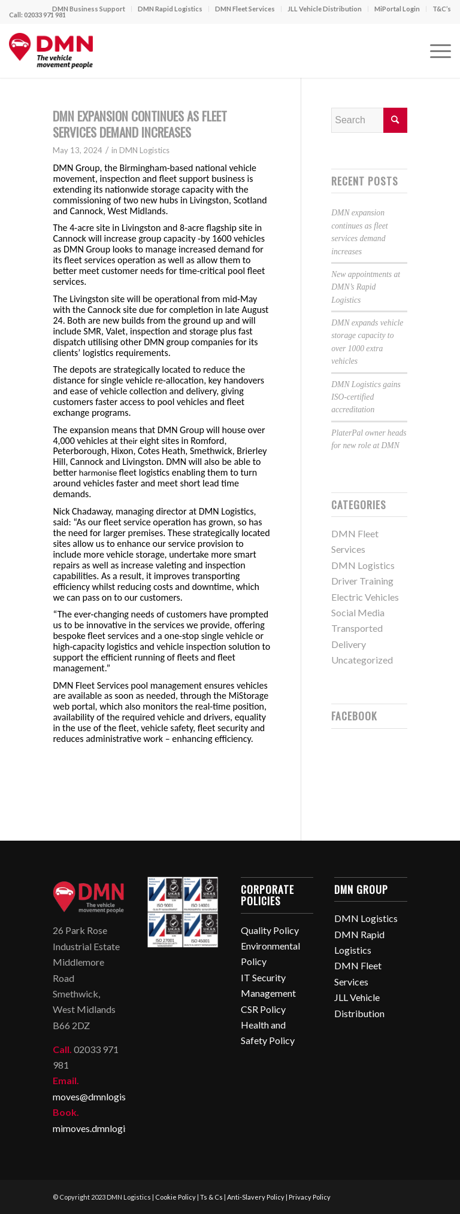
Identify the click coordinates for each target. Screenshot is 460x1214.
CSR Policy (263, 1009)
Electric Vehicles (365, 597)
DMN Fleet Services (245, 9)
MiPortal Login (397, 9)
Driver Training (362, 580)
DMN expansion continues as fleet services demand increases (140, 124)
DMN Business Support (88, 9)
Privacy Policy (310, 1197)
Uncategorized (362, 659)
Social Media (358, 612)
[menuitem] (89, 9)
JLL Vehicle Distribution (325, 9)
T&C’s (441, 9)
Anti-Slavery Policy (256, 1197)
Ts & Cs (211, 1197)
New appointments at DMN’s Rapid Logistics (365, 287)
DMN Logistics (144, 150)
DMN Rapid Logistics (170, 9)
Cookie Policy (175, 1197)
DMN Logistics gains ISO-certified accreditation (366, 397)
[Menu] (434, 51)
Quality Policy (270, 930)
